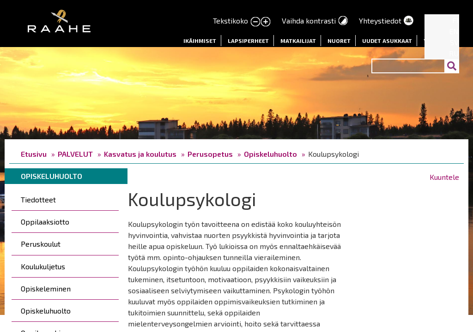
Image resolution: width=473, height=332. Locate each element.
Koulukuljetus (43, 266)
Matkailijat (298, 40)
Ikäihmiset (199, 40)
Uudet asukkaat (387, 40)
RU (454, 53)
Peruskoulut (41, 243)
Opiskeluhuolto (270, 153)
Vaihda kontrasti (309, 20)
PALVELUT (75, 153)
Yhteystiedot (380, 20)
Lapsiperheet (248, 40)
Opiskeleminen (46, 288)
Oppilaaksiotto (45, 221)
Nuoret (339, 40)
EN (454, 31)
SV (454, 42)
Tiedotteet (38, 199)
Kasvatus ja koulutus (140, 153)
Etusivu (34, 153)
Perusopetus (210, 153)
